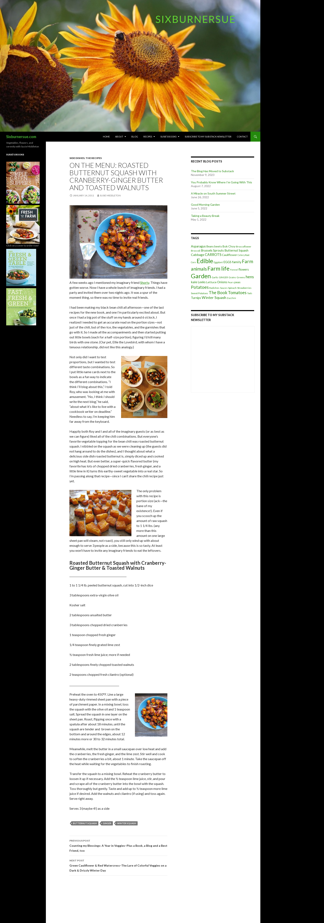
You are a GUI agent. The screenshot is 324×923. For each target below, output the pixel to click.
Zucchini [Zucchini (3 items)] (231, 298)
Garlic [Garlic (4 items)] (215, 277)
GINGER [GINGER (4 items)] (223, 277)
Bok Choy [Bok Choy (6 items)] (229, 246)
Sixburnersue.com (21, 136)
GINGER (107, 823)
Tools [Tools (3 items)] (249, 293)
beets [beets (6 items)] (218, 246)
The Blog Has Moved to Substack (212, 171)
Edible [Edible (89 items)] (205, 260)
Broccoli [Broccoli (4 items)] (195, 250)
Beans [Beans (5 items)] (210, 246)
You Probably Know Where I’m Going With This (221, 182)
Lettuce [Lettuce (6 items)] (211, 282)
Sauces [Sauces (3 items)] (224, 288)
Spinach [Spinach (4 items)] (232, 287)
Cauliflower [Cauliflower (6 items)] (229, 255)
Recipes (147, 136)
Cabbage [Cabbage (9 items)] (197, 255)
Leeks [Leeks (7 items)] (202, 282)
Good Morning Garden (205, 204)
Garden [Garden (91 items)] (201, 275)
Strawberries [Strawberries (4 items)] (244, 287)
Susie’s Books (168, 136)
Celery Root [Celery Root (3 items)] (243, 255)
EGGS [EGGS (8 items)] (227, 262)
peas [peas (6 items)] (237, 282)
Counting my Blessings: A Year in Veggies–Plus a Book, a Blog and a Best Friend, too (118, 845)
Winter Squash (126, 823)
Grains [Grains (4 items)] (232, 277)
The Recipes (94, 158)
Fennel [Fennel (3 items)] (234, 269)
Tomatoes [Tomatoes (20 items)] (237, 292)
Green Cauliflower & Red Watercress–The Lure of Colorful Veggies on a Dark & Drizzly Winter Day (118, 865)
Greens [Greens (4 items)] (241, 277)
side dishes (77, 158)
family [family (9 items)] (236, 262)
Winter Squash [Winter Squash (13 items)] (214, 297)
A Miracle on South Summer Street (213, 193)
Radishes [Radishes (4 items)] (214, 287)
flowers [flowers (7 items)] (243, 269)
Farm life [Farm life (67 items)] (218, 268)
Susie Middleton (110, 195)
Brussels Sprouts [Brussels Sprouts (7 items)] (212, 250)
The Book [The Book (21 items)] (218, 292)
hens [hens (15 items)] (250, 276)
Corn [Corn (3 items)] (193, 262)
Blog (134, 136)
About (119, 136)
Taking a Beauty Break (205, 215)
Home (106, 136)
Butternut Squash (85, 823)
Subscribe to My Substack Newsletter (208, 136)
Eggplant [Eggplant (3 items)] (218, 262)
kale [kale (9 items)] (194, 282)
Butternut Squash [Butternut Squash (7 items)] (236, 250)
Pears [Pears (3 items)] (231, 282)
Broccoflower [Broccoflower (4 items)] (243, 246)
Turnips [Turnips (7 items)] (196, 298)
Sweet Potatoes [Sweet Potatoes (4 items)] (199, 293)
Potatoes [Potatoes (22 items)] (200, 287)
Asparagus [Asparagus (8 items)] (198, 246)
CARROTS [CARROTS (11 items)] (213, 254)
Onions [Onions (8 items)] (222, 282)
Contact (242, 136)
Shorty (144, 282)
